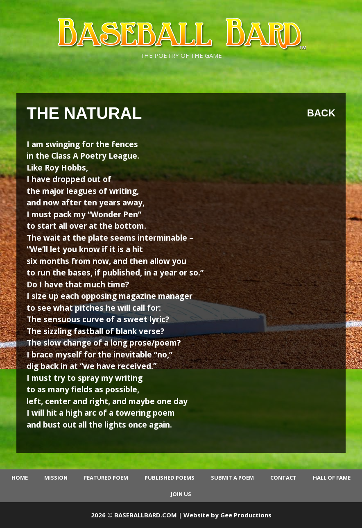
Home (19, 477)
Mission (56, 477)
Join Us (181, 494)
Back (321, 112)
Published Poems (170, 477)
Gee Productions (246, 515)
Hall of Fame (332, 477)
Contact (283, 477)
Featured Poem (106, 477)
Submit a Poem (232, 477)
